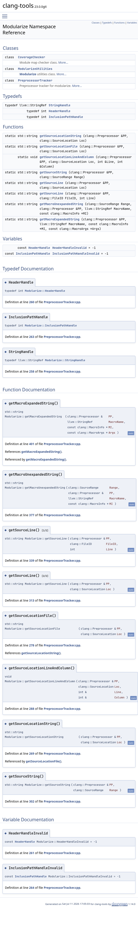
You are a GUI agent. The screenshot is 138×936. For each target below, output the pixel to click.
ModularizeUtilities (35, 69)
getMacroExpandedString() (41, 452)
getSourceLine (51, 183)
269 (31, 753)
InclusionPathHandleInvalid (75, 254)
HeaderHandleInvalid (69, 248)
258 (31, 371)
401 (31, 444)
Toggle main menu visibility (5, 14)
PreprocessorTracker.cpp (62, 302)
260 (31, 302)
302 (31, 801)
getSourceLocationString (60, 136)
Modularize (28, 74)
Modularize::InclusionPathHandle (51, 325)
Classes (96, 22)
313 (31, 600)
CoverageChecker (31, 57)
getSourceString (53, 172)
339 (31, 560)
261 (31, 853)
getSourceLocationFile (59, 146)
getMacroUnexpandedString (61, 204)
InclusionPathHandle (66, 117)
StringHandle (60, 105)
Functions (119, 22)
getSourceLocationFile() (43, 761)
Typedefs (107, 22)
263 (31, 337)
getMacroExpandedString (60, 219)
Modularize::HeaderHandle (45, 291)
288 (31, 709)
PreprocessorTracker (35, 80)
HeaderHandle (60, 111)
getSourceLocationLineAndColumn (67, 157)
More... (63, 62)
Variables (132, 22)
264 (31, 888)
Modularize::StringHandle (65, 360)
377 (31, 515)
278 (31, 645)
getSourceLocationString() (40, 653)
